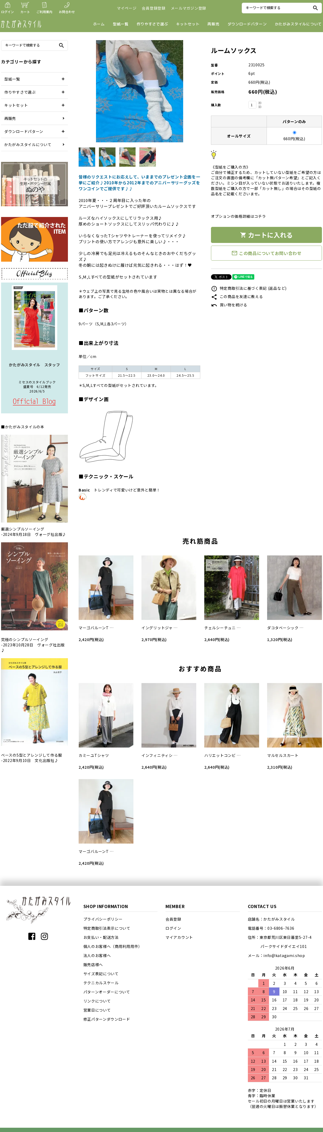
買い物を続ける (229, 304)
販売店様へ (93, 964)
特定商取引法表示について (106, 928)
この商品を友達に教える (237, 296)
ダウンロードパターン (247, 23)
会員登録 (173, 919)
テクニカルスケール (101, 982)
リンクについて (97, 1001)
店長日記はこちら (34, 402)
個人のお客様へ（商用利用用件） (113, 946)
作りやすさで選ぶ (152, 23)
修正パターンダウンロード (106, 1019)
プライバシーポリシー (103, 919)
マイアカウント (179, 937)
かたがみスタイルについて (298, 23)
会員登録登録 (153, 8)
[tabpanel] (139, 92)
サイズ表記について (101, 973)
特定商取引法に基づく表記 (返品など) (249, 288)
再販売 (213, 23)
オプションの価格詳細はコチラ (238, 216)
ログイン (173, 928)
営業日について (97, 1010)
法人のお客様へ (97, 955)
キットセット (187, 23)
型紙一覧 (121, 23)
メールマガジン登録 (188, 8)
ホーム (99, 23)
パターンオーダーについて (106, 991)
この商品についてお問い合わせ (266, 253)
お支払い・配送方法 (101, 937)
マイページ (127, 8)
